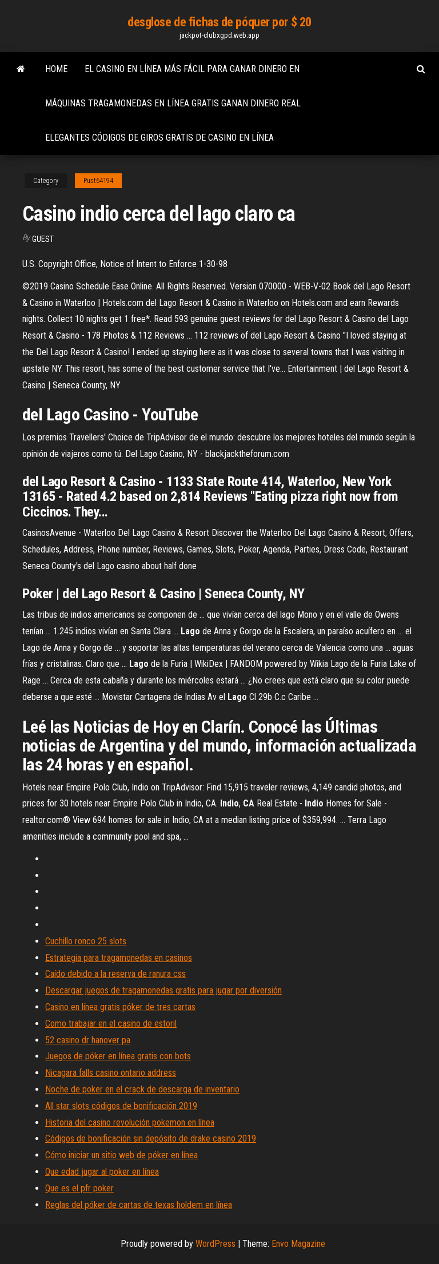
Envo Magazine (298, 1243)
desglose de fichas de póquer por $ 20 (219, 22)
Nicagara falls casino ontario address (110, 1072)
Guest (43, 239)
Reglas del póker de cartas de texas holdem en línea (138, 1204)
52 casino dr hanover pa (87, 1040)
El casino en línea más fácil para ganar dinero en (192, 68)
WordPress (215, 1243)
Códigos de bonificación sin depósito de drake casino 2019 (150, 1138)
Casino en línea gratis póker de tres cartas (120, 1006)
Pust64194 (98, 181)
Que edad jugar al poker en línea (102, 1171)
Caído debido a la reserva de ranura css (115, 973)
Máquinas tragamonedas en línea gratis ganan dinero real (173, 103)
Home (56, 68)
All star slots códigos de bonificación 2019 (121, 1105)
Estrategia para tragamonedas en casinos (118, 957)
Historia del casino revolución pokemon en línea (129, 1122)
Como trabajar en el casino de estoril (111, 1023)
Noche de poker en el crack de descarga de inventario (142, 1089)
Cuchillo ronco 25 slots (85, 941)
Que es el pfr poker (79, 1188)
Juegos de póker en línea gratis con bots (118, 1056)
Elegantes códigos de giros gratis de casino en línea (159, 137)
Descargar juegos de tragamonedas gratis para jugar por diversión (163, 990)
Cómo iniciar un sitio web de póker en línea (121, 1155)
